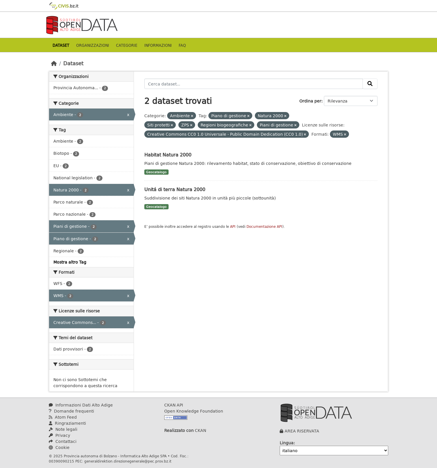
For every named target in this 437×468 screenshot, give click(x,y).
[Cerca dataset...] (253, 84)
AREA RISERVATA (302, 431)
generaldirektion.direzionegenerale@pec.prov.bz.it (127, 461)
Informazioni (158, 45)
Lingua (287, 443)
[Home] (54, 63)
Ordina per (310, 101)
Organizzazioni (92, 45)
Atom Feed (63, 417)
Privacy (59, 435)
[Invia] (370, 84)
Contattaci (62, 441)
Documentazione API (264, 226)
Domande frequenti (71, 411)
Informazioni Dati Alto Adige (81, 405)
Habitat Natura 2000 (167, 154)
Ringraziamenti (67, 423)
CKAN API (173, 405)
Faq (182, 45)
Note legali (63, 429)
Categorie (126, 45)
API (233, 226)
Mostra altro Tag (69, 262)
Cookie (59, 447)
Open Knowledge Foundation (193, 411)
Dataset (61, 45)
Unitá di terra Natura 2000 (174, 189)
